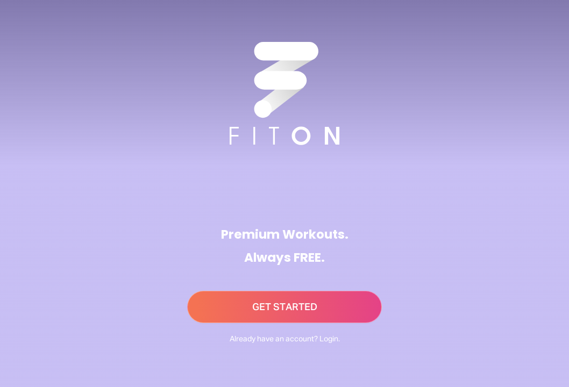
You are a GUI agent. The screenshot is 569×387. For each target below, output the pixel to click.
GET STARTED (284, 307)
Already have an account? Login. (285, 339)
